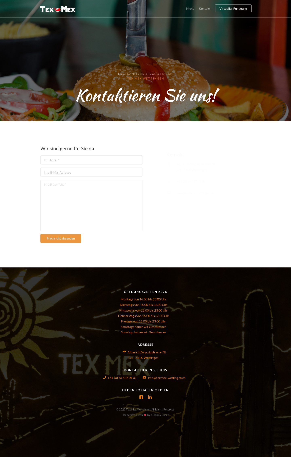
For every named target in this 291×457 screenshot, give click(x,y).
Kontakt (204, 8)
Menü (190, 8)
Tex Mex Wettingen (145, 78)
